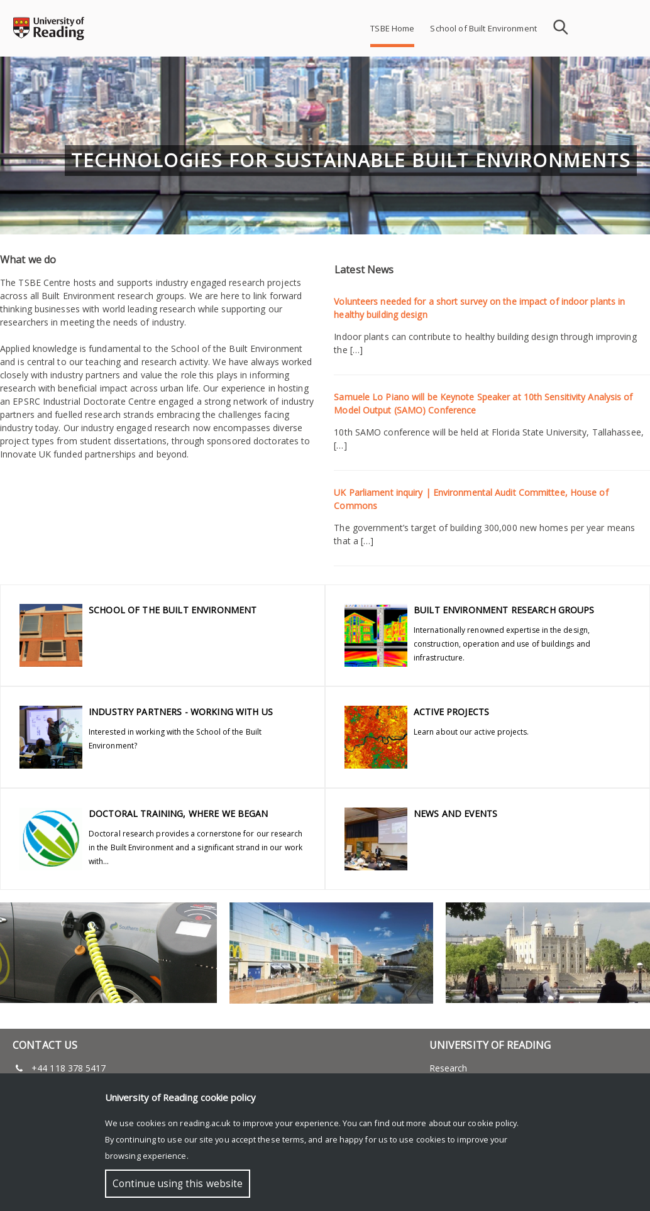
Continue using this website (178, 1183)
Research (448, 1068)
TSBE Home (392, 28)
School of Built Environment (483, 28)
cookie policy (492, 1123)
